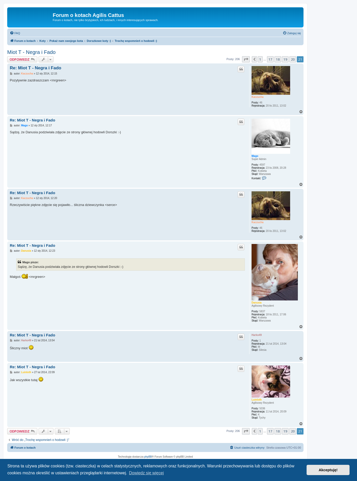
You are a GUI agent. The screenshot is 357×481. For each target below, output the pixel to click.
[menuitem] (15, 33)
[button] (246, 59)
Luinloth (257, 399)
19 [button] (285, 59)
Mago (255, 156)
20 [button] (292, 59)
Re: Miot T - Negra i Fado (35, 67)
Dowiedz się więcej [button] (146, 473)
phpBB (148, 456)
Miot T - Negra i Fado (31, 52)
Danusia (257, 302)
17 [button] (270, 59)
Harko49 (257, 335)
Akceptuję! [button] (328, 470)
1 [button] (260, 59)
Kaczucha (258, 97)
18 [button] (278, 59)
